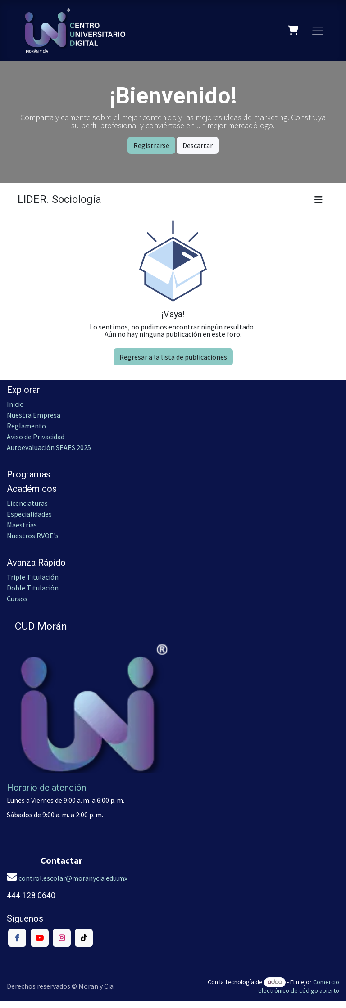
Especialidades (29, 513)
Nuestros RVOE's (33, 535)
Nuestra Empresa (33, 414)
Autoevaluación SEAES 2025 (49, 447)
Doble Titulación (33, 587)
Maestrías (22, 524)
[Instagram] (62, 938)
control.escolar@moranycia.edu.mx (72, 877)
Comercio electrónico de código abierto (298, 986)
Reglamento (26, 425)
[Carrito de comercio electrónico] (293, 30)
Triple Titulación (33, 576)
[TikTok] (84, 938)
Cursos (18, 598)
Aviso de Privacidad (35, 436)
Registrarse (151, 145)
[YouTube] (40, 938)
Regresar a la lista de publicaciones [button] (173, 356)
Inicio (15, 404)
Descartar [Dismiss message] (197, 145)
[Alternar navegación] (318, 30)
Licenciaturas (27, 503)
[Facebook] (17, 938)
